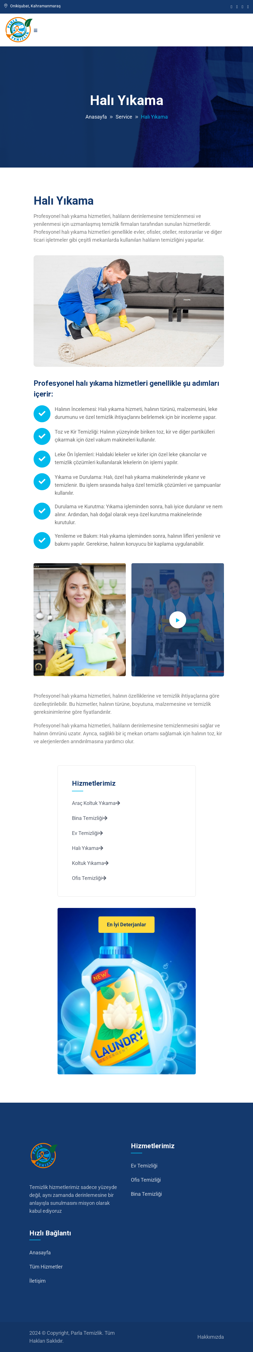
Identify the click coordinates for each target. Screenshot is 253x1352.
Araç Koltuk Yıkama (96, 803)
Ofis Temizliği (89, 878)
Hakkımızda (210, 1337)
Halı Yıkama (87, 848)
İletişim (37, 1281)
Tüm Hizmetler (46, 1267)
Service (124, 117)
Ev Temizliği (87, 833)
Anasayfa (96, 117)
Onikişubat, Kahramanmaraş (32, 6)
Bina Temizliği (89, 818)
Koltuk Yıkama (90, 863)
